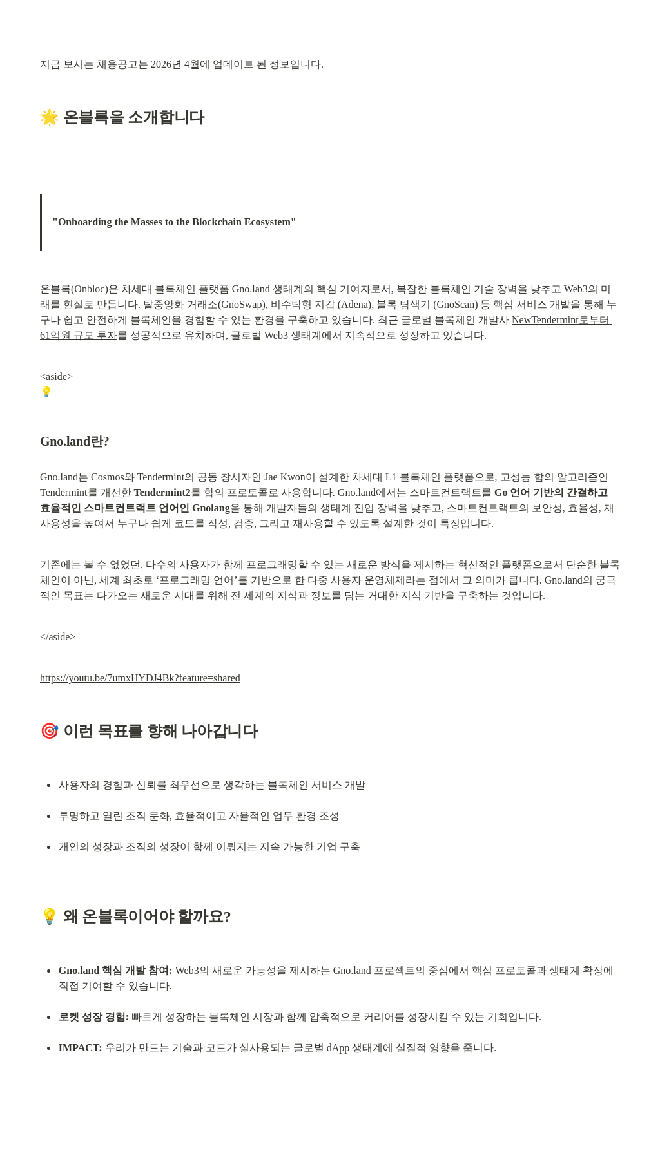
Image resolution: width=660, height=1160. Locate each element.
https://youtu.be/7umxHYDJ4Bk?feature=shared (140, 677)
